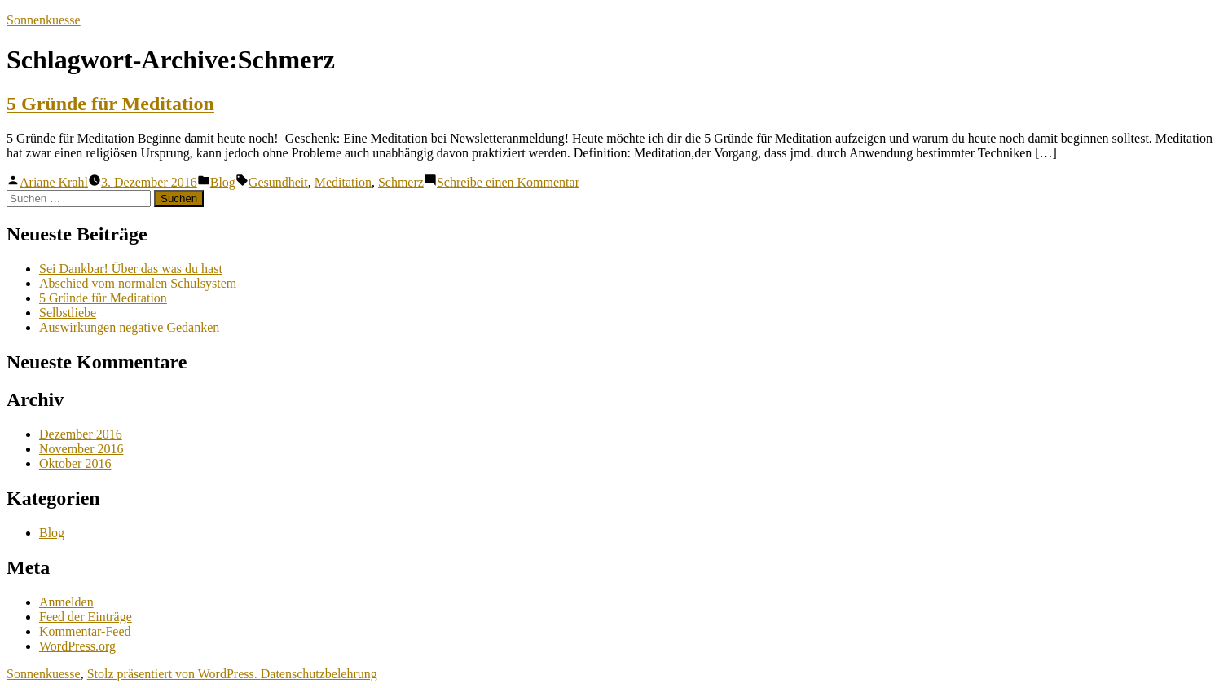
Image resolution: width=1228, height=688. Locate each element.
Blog (222, 182)
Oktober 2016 (75, 463)
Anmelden (66, 602)
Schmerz (401, 182)
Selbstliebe (67, 313)
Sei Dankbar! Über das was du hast (130, 269)
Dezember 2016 (80, 434)
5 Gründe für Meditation (110, 103)
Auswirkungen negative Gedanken (129, 327)
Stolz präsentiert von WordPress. (174, 674)
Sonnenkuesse (44, 20)
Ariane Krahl (54, 182)
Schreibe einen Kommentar (508, 182)
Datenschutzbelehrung (319, 674)
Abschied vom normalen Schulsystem (137, 283)
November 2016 (81, 449)
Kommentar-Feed (85, 631)
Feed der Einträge (85, 617)
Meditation (343, 182)
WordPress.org (77, 646)
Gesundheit (278, 182)
